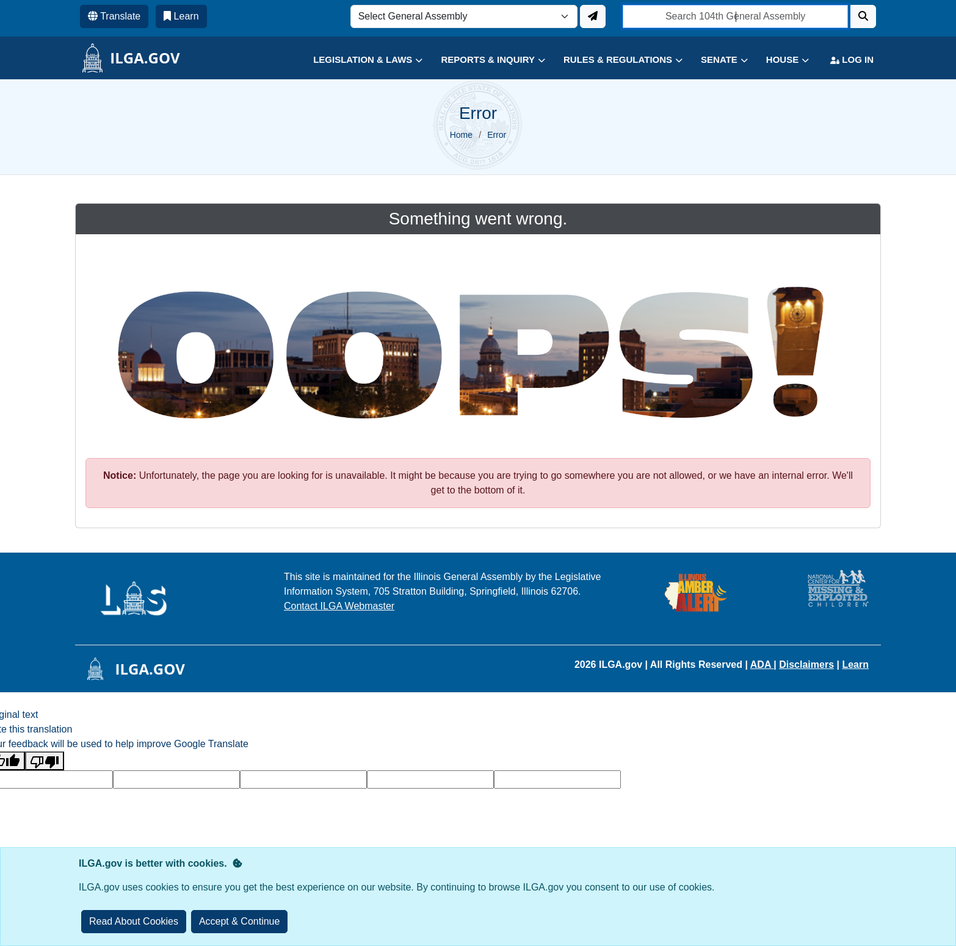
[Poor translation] (44, 760)
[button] (358, 60)
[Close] (239, 921)
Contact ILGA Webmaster (339, 606)
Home (461, 135)
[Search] (863, 16)
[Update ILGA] (593, 16)
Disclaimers (806, 664)
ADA (762, 664)
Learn (855, 664)
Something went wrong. (478, 218)
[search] (735, 16)
